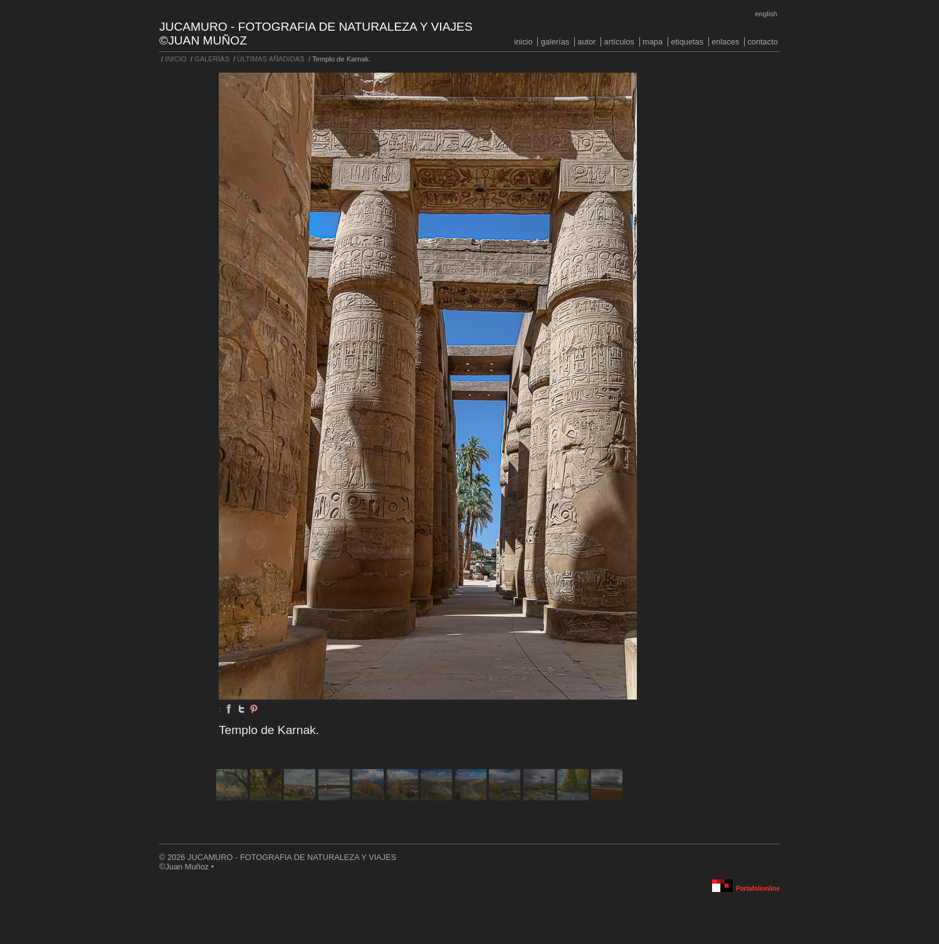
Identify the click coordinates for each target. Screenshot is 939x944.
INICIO (523, 41)
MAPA (653, 41)
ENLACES (725, 41)
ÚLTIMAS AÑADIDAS (270, 59)
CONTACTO (762, 41)
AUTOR (586, 41)
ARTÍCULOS (619, 41)
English (766, 14)
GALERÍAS (555, 41)
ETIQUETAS (687, 41)
